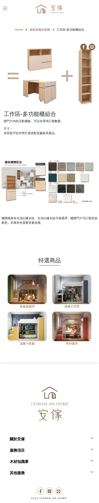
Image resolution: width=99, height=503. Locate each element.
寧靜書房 (72, 343)
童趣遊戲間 (27, 306)
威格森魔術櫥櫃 (39, 29)
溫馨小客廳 (27, 343)
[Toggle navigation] (5, 8)
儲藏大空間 (71, 306)
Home (19, 29)
